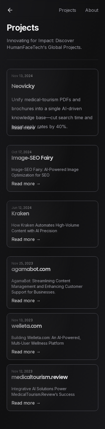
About (91, 10)
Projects (67, 10)
